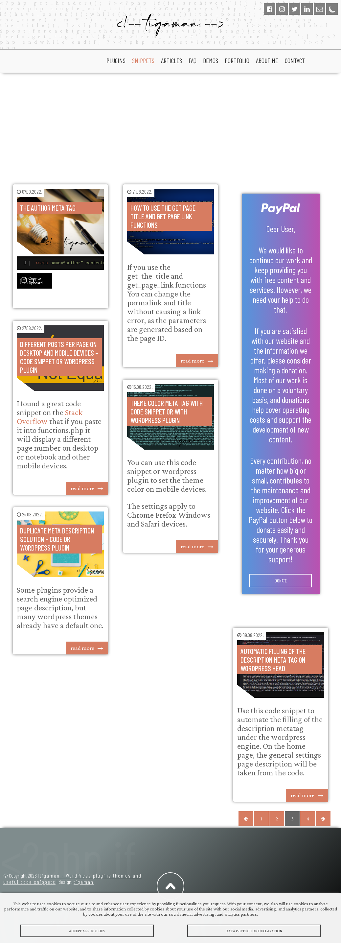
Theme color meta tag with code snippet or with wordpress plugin (166, 411)
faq (192, 60)
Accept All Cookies (87, 932)
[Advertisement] (170, 126)
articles (171, 60)
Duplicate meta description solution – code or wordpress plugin (57, 540)
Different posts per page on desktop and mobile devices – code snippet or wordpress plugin (59, 358)
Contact (295, 60)
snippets (143, 60)
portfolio (237, 60)
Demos (210, 60)
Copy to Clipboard (35, 281)
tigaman (84, 882)
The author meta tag (48, 207)
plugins (115, 60)
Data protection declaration (254, 932)
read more (82, 489)
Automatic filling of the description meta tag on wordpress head (273, 659)
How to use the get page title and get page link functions (162, 216)
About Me (267, 60)
